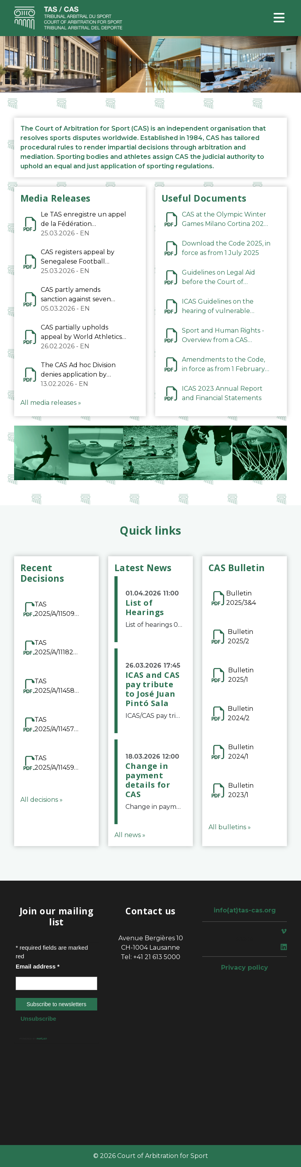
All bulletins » (230, 827)
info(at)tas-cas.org (245, 910)
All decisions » (41, 799)
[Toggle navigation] (279, 18)
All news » (129, 835)
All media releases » (50, 402)
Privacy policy (244, 967)
